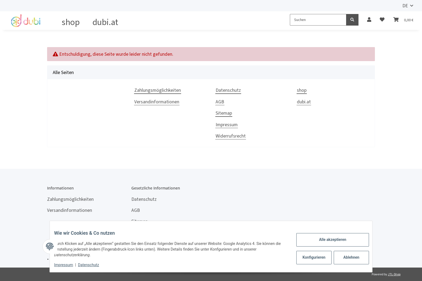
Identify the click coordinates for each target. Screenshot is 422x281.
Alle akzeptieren (328, 239)
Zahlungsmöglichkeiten (157, 90)
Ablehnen (347, 257)
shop (71, 22)
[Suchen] (318, 20)
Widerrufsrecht (231, 136)
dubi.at (105, 22)
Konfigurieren (310, 257)
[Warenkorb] (403, 20)
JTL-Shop (394, 274)
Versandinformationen (156, 102)
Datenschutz (228, 90)
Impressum (227, 124)
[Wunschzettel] (382, 20)
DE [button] (405, 5)
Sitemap (224, 113)
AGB (220, 102)
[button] (369, 20)
